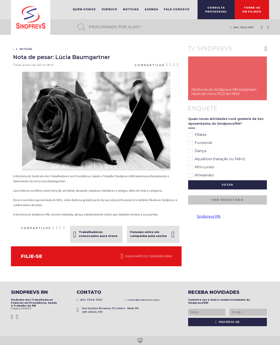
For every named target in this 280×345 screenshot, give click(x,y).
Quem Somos (84, 9)
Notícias (131, 9)
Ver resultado (227, 199)
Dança (197, 151)
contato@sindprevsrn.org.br (142, 300)
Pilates (197, 135)
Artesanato (201, 175)
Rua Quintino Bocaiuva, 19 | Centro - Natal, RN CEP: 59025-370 (107, 310)
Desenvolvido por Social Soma (140, 340)
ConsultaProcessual (216, 9)
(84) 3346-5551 (242, 27)
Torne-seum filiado (251, 9)
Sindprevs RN (208, 216)
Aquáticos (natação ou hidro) (216, 159)
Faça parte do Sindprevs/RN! (146, 256)
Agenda (151, 9)
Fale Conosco (177, 9)
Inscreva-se (227, 322)
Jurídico (109, 9)
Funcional (200, 143)
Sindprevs (30, 17)
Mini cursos (201, 167)
